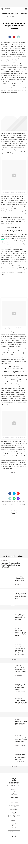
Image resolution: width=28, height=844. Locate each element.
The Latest (19, 504)
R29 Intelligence (14, 797)
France (14, 826)
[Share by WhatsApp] (14, 498)
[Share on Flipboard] (18, 493)
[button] (14, 37)
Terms (14, 806)
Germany (14, 824)
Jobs (14, 793)
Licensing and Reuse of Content (14, 799)
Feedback (14, 796)
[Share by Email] (18, 36)
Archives (14, 812)
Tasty (10, 230)
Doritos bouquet (16, 456)
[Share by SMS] (18, 498)
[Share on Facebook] (9, 36)
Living (24, 504)
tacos (22, 236)
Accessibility (14, 811)
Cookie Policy (13, 809)
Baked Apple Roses (6, 363)
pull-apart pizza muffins (11, 73)
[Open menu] (25, 8)
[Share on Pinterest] (14, 36)
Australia (14, 827)
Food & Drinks (6, 504)
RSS (14, 814)
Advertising (14, 794)
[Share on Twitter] (14, 493)
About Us (14, 791)
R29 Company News (14, 805)
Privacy (14, 808)
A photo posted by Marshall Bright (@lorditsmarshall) (14, 192)
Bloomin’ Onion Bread (11, 92)
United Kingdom (14, 823)
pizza (2, 238)
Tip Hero (11, 371)
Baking (13, 504)
